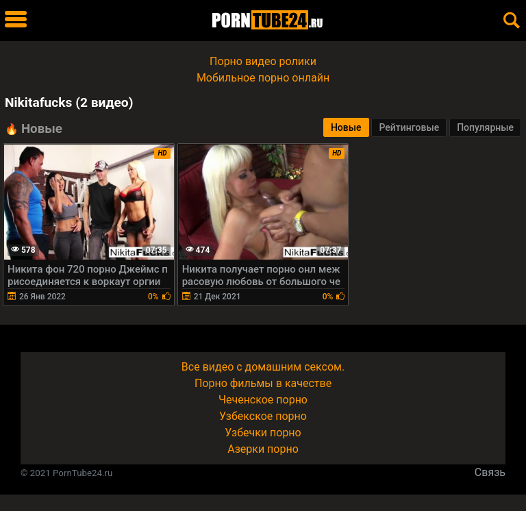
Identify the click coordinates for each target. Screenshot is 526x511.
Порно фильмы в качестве (263, 383)
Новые (346, 127)
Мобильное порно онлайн (263, 77)
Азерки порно (263, 449)
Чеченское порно (263, 399)
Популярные (485, 127)
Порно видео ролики (263, 61)
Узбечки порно (263, 432)
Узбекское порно (263, 416)
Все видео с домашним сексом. (263, 366)
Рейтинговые (409, 127)
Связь (490, 472)
